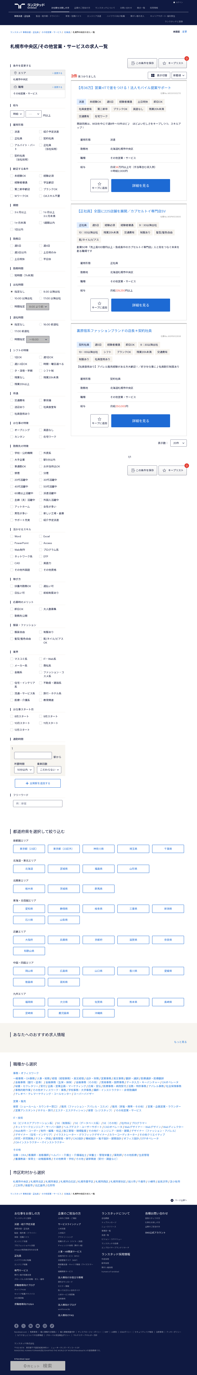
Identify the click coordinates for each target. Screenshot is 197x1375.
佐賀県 (98, 1002)
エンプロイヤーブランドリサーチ (115, 1247)
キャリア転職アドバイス (24, 1294)
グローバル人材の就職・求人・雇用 (29, 1279)
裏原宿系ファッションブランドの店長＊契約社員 (114, 331)
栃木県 (29, 888)
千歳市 (142, 1181)
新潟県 (168, 908)
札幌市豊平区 (85, 1181)
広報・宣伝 (94, 1086)
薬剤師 (118, 1155)
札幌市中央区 (20, 1181)
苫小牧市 (175, 1181)
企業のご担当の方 (82, 8)
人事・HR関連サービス (70, 1251)
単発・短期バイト (73, 16)
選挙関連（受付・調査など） (102, 1158)
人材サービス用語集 (66, 1294)
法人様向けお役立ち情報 (70, 1277)
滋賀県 (133, 939)
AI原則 (114, 1332)
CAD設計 (78, 1138)
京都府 (98, 939)
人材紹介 (61, 1233)
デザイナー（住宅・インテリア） (34, 1134)
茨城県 (64, 888)
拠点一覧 (141, 8)
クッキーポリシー (173, 1332)
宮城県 (64, 868)
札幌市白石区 (68, 1181)
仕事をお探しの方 (152, 1222)
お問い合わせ (126, 8)
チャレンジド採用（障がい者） (71, 1245)
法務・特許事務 (137, 1086)
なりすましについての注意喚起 (30, 1335)
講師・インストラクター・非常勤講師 (115, 1090)
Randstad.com (20, 1332)
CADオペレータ (113, 1126)
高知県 (64, 982)
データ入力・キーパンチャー (143, 1082)
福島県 (98, 868)
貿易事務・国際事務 (112, 1082)
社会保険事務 (173, 1086)
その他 (17, 1149)
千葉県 (168, 848)
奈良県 (168, 939)
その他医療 (130, 1155)
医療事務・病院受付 (114, 1086)
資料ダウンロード (65, 1282)
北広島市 (40, 1185)
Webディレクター (173, 1126)
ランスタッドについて (105, 8)
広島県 (64, 970)
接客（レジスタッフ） (101, 1110)
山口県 (98, 970)
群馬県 (98, 888)
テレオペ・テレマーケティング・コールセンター (43, 1093)
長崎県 (168, 1002)
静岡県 (64, 908)
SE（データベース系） (88, 1123)
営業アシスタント (25, 1110)
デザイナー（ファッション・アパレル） (154, 1130)
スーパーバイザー (84, 1093)
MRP (106, 1332)
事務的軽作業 (23, 1090)
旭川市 (132, 1181)
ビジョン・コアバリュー (112, 1239)
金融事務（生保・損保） (60, 1082)
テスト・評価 (43, 1138)
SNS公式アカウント (155, 1232)
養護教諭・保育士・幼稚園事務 (33, 1158)
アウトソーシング (65, 1237)
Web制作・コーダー (27, 1130)
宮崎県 (29, 1013)
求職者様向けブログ (24, 1285)
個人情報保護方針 (67, 1332)
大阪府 (29, 939)
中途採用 (105, 1259)
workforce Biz (64, 1309)
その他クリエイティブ (152, 1134)
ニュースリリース (109, 1226)
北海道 (67, 32)
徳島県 (29, 982)
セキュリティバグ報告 (144, 1332)
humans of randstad (110, 1271)
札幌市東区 (52, 1181)
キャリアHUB (20, 1289)
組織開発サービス (65, 1271)
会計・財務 (92, 1078)
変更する (57, 73)
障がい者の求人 (137, 16)
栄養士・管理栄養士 (100, 1155)
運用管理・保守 (62, 1138)
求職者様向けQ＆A (24, 1304)
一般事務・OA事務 (24, 1078)
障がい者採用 (107, 1267)
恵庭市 (29, 1185)
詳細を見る (140, 185)
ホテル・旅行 (45, 1110)
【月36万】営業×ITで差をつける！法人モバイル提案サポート (124, 88)
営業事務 (106, 1078)
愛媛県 (168, 970)
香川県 (133, 970)
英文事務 (118, 1078)
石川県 (29, 919)
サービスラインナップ (69, 1224)
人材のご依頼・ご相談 (67, 1218)
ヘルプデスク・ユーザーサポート (83, 1126)
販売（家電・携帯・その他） (128, 1106)
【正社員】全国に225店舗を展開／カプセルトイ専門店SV (121, 211)
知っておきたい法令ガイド (69, 1290)
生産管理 (144, 1155)
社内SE (125, 1123)
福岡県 (29, 1002)
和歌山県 (29, 950)
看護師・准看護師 (38, 1155)
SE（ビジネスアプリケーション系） (34, 1123)
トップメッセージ (109, 1222)
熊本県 (133, 1002)
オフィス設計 (131, 1138)
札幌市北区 (37, 1181)
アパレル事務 (156, 1086)
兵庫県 (64, 939)
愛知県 (29, 908)
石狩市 (51, 1185)
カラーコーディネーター (123, 1134)
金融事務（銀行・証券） (29, 1082)
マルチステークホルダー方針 (85, 1335)
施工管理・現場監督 (74, 1130)
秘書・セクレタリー (26, 1086)
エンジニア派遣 (94, 16)
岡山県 (29, 970)
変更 (184, 31)
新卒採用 (105, 1263)
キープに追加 (99, 185)
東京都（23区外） (63, 848)
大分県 (64, 1002)
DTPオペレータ (150, 1138)
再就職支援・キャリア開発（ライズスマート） (75, 1265)
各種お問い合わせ (156, 1213)
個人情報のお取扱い (48, 1332)
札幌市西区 (102, 1181)
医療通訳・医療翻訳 (152, 1078)
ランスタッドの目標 (110, 1243)
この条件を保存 (142, 63)
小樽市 (151, 1181)
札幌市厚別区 (118, 1181)
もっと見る (180, 1041)
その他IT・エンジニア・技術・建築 (109, 1130)
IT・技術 (18, 1117)
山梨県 (64, 919)
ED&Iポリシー (126, 1332)
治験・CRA (19, 1155)
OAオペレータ (170, 1082)
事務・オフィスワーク (26, 1073)
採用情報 (154, 8)
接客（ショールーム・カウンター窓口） (36, 1106)
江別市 (19, 1185)
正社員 (17, 1255)
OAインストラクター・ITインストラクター (39, 1142)
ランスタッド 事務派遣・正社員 (24, 32)
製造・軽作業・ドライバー (48, 16)
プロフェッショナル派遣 (24, 1245)
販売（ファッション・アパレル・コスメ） (85, 1106)
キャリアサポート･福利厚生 (162, 16)
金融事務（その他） (87, 1082)
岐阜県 (98, 908)
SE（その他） (111, 1123)
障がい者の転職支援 (22, 1275)
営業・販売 (19, 1101)
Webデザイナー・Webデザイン (142, 1126)
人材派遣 (61, 1228)
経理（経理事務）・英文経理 (68, 1078)
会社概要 (105, 1218)
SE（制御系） (65, 1123)
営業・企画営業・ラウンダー (164, 1106)
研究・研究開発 (24, 1138)
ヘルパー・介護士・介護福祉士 (69, 1155)
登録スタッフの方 (152, 1218)
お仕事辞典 (19, 1298)
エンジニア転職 (20, 1264)
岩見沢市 (163, 1181)
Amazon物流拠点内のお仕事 (26, 1250)
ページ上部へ (179, 1200)
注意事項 (159, 1332)
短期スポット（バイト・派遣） (71, 1241)
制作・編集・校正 (51, 1130)
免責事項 (33, 1332)
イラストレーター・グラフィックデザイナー (81, 1134)
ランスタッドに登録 (174, 21)
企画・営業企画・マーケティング (67, 1086)
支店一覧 (105, 1235)
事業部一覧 (106, 1231)
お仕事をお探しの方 (60, 8)
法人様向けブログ (67, 1304)
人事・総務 (43, 1078)
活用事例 (61, 1299)
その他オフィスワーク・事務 (49, 1090)
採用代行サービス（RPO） (69, 1256)
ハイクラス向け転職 (116, 16)
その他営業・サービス (51, 32)
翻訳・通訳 (132, 1078)
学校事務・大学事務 (79, 1090)
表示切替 (159, 75)
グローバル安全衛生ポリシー (58, 1335)
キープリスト (172, 63)
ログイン (179, 2)
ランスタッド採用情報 (116, 1254)
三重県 (133, 908)
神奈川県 (98, 848)
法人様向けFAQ (66, 1315)
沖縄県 (98, 1013)
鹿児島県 (64, 1013)
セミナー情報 (63, 1286)
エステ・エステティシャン (70, 1110)
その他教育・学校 (63, 1158)
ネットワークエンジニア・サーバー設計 (38, 1126)
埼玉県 (133, 848)
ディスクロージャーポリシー (90, 1332)
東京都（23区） (29, 848)
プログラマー (139, 1123)
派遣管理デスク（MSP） (68, 1260)
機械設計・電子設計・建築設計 (104, 1138)
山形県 (133, 868)
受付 (43, 1086)
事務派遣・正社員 (22, 16)
